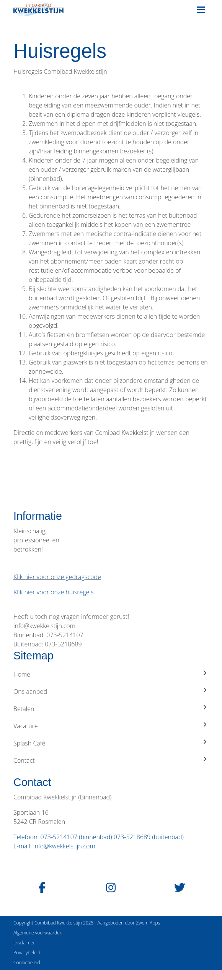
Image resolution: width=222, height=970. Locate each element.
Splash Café (111, 743)
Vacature (111, 725)
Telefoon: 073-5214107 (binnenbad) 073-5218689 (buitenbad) (98, 837)
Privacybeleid (26, 952)
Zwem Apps (148, 923)
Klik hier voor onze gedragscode (57, 577)
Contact (111, 760)
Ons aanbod (111, 691)
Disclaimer (24, 942)
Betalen (111, 708)
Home (111, 674)
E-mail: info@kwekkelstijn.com (54, 846)
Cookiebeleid (26, 962)
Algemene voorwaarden (37, 932)
